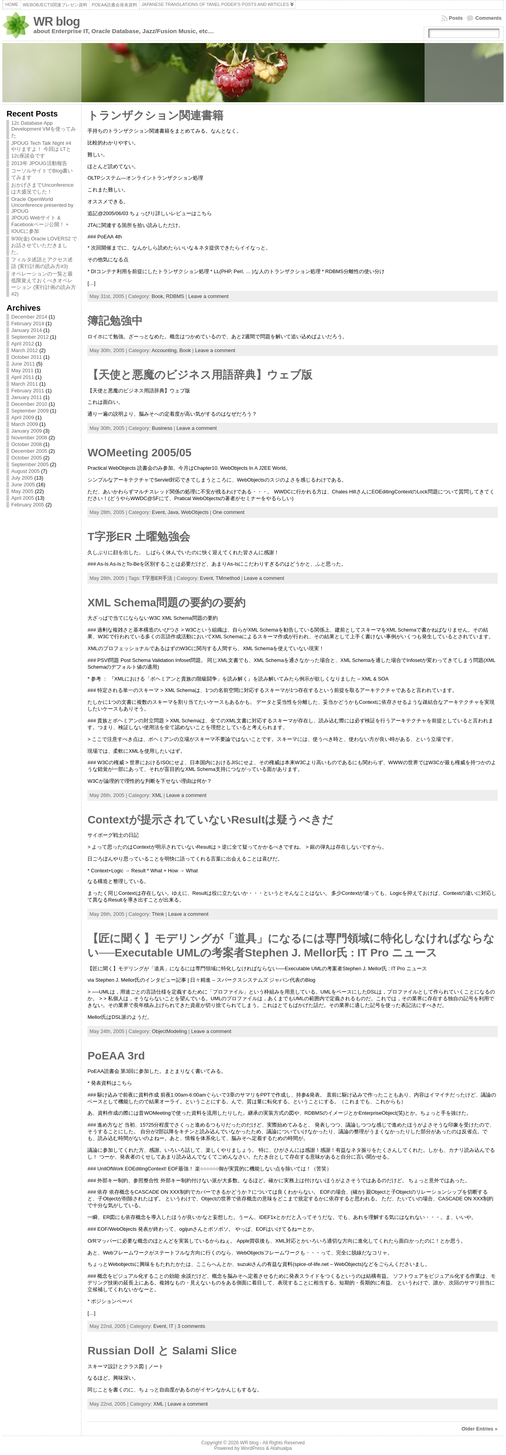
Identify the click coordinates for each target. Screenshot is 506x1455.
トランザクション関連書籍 (155, 115)
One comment (228, 512)
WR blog (56, 21)
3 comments (191, 1326)
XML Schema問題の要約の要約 (166, 602)
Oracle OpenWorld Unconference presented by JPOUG (42, 205)
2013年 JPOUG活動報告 (39, 163)
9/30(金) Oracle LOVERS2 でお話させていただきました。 (44, 245)
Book (185, 350)
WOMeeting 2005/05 (139, 452)
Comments (488, 18)
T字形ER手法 (157, 578)
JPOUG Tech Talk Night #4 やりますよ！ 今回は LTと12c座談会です (41, 149)
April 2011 (22, 377)
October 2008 (26, 444)
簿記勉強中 (115, 321)
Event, (160, 512)
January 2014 (26, 330)
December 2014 (29, 317)
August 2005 (25, 471)
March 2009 (24, 424)
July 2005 (22, 478)
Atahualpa (281, 1448)
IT (171, 1326)
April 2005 (22, 498)
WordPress (252, 1448)
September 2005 (30, 464)
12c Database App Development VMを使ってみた (43, 129)
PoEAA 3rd (116, 1056)
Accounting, (165, 350)
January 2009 (26, 431)
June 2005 (23, 485)
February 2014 (27, 323)
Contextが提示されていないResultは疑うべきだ (210, 820)
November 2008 (29, 438)
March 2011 (24, 384)
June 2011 (23, 364)
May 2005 (22, 491)
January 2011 (26, 397)
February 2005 (27, 505)
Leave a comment (208, 296)
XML (157, 795)
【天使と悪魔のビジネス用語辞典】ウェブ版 (199, 375)
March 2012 (24, 350)
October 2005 (26, 458)
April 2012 (22, 344)
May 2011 (22, 370)
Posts (456, 18)
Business (162, 428)
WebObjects (194, 512)
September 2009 (30, 411)
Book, (158, 296)
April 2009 (22, 417)
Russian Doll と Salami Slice (162, 1350)
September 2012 (30, 337)
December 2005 (29, 451)
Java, (174, 512)
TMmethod (227, 578)
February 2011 (27, 391)
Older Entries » (480, 1429)
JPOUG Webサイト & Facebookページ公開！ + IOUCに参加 (39, 224)
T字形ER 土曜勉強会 (138, 537)
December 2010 (29, 404)
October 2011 (26, 357)
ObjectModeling (169, 1031)
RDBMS (175, 296)
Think (158, 914)
